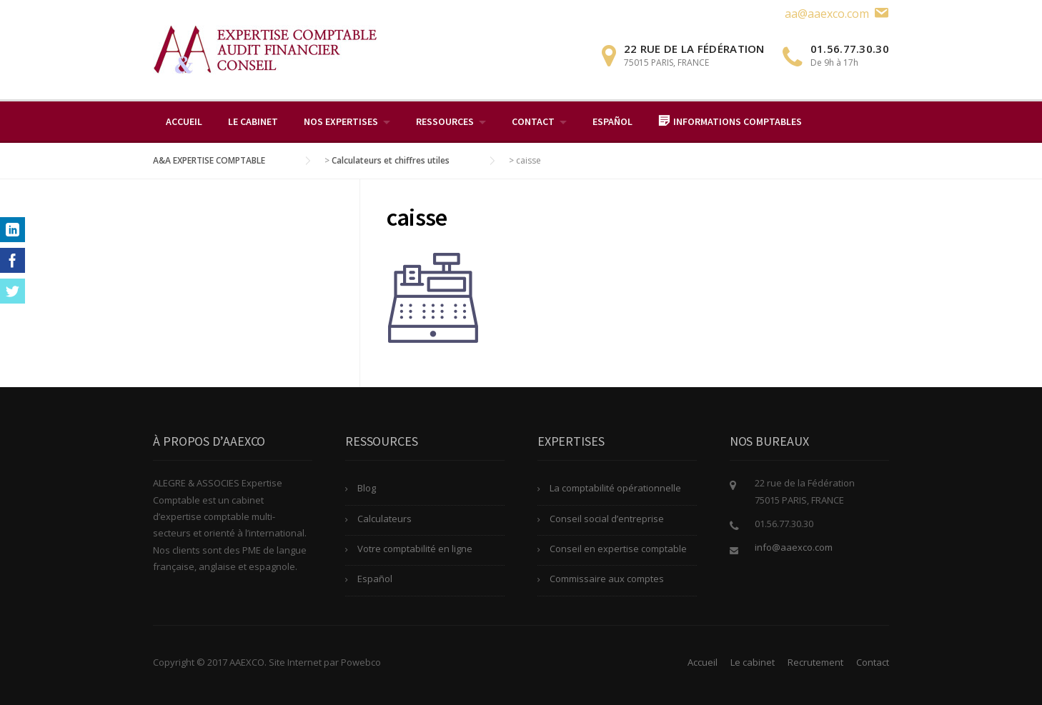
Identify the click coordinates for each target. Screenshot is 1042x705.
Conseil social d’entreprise (607, 518)
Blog (366, 487)
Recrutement (815, 662)
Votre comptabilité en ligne (414, 548)
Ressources (445, 121)
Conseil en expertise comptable (618, 548)
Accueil (184, 121)
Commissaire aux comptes (607, 578)
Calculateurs (384, 518)
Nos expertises (341, 121)
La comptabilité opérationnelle (615, 487)
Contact (533, 121)
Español (612, 121)
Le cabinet (253, 121)
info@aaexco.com (794, 547)
